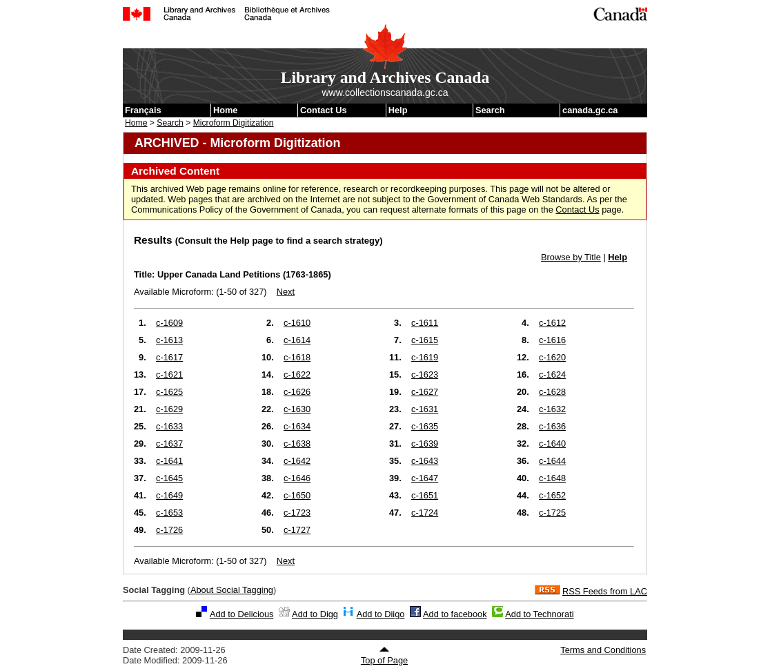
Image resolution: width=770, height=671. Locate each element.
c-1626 (297, 392)
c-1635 (424, 426)
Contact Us (323, 110)
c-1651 (424, 495)
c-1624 (552, 374)
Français (143, 110)
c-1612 (552, 323)
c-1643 (424, 461)
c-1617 (169, 357)
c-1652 (552, 495)
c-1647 (424, 478)
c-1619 (424, 357)
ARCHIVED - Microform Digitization (237, 143)
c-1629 (169, 409)
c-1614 (297, 340)
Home (225, 110)
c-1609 (169, 323)
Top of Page (384, 655)
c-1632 (552, 409)
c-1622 (297, 374)
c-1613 (169, 340)
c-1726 (169, 530)
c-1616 (552, 340)
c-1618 (297, 357)
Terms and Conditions (603, 650)
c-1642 (297, 461)
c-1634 (297, 426)
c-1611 (424, 323)
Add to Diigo (381, 614)
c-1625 (169, 392)
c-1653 (169, 512)
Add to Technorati (539, 614)
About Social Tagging (231, 590)
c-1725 (552, 512)
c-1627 (424, 392)
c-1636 (552, 426)
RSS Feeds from (604, 591)
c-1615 (424, 340)
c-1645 (169, 478)
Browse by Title (571, 257)
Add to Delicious (241, 614)
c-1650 (297, 495)
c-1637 (169, 443)
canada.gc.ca (590, 110)
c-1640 (552, 443)
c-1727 (297, 530)
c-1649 (169, 495)
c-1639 (424, 443)
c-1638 (297, 443)
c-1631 (424, 409)
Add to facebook (455, 614)
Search (490, 110)
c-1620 (552, 357)
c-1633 (169, 426)
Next (286, 291)
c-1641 (169, 461)
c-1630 (297, 409)
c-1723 (297, 512)
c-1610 (297, 323)
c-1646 (297, 478)
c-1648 (552, 478)
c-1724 (424, 512)
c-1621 (169, 374)
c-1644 (552, 461)
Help (398, 110)
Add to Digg (315, 614)
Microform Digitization (233, 123)
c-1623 (424, 374)
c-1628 (552, 392)
